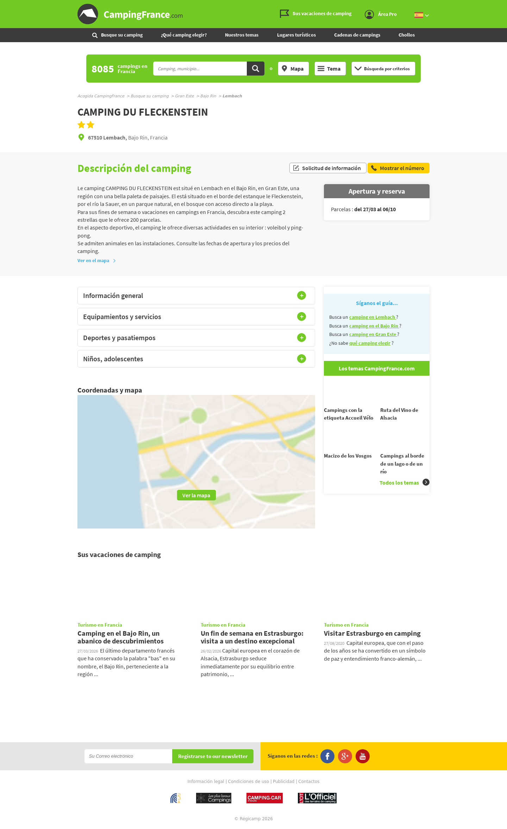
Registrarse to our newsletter (213, 756)
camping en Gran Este (373, 334)
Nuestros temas (241, 35)
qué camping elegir (369, 343)
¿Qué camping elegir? (184, 35)
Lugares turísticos (296, 35)
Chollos (407, 35)
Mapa (292, 68)
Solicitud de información (327, 167)
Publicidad (283, 781)
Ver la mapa (196, 495)
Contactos (308, 781)
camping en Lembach (372, 317)
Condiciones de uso (248, 781)
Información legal (205, 781)
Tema (329, 68)
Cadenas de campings (357, 35)
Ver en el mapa (96, 260)
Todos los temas (405, 495)
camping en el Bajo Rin (374, 326)
